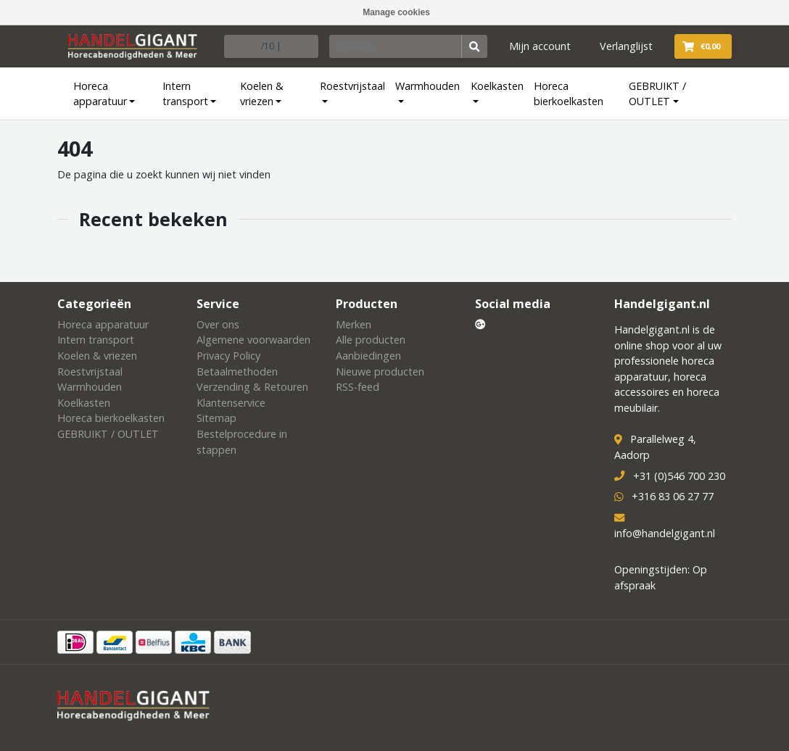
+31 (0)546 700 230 (679, 476)
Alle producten (370, 340)
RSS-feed (357, 387)
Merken (353, 324)
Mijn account (540, 46)
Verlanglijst (626, 46)
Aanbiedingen (368, 355)
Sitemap (216, 418)
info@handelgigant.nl (664, 533)
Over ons (218, 324)
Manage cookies (396, 12)
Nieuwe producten (380, 371)
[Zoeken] (396, 46)
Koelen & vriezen (262, 94)
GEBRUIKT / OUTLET (657, 94)
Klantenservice (231, 403)
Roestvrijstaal (352, 86)
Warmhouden (427, 86)
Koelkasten (497, 86)
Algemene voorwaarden (253, 340)
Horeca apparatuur (100, 94)
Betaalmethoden (237, 371)
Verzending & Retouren (252, 387)
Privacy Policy (228, 355)
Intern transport (185, 94)
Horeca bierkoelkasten (568, 94)
